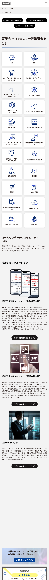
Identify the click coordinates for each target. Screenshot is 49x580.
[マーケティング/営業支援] (34, 107)
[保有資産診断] (12, 172)
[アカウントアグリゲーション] (34, 75)
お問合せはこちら (24, 560)
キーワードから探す (24, 25)
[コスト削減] (34, 188)
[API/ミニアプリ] (34, 204)
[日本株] (34, 172)
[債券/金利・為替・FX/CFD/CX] (12, 156)
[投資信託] (34, 220)
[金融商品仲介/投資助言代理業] (34, 140)
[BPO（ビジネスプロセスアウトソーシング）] (12, 140)
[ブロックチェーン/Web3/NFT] (12, 107)
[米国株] (12, 188)
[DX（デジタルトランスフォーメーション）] (12, 75)
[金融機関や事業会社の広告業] (12, 204)
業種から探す (36, 20)
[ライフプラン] (12, 124)
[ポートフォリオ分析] (12, 220)
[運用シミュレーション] (34, 124)
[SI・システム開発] (34, 91)
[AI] (12, 59)
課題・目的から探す (12, 20)
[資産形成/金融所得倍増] (34, 156)
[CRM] (34, 59)
